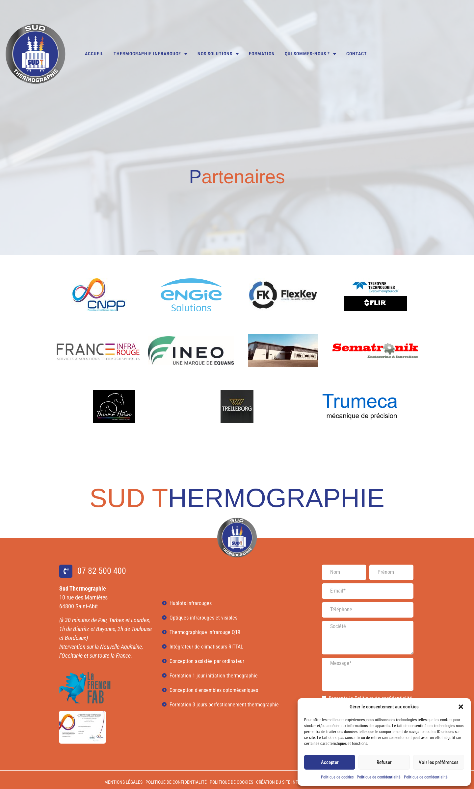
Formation (262, 54)
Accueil (94, 54)
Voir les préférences (439, 762)
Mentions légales (123, 782)
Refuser (384, 762)
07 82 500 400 (382, 9)
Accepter (330, 762)
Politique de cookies (337, 777)
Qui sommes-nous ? (310, 54)
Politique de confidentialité (379, 777)
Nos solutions (218, 54)
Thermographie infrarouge (151, 54)
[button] (461, 706)
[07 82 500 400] (358, 8)
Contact (356, 54)
